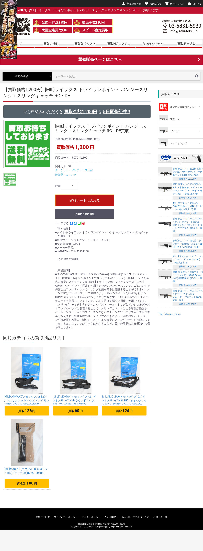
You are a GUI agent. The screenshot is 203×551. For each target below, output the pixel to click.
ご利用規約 (111, 517)
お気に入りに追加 (84, 214)
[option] (27, 144)
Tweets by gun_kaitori (169, 314)
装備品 (59, 174)
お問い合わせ (160, 517)
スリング (70, 174)
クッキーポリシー (91, 517)
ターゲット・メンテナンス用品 (74, 170)
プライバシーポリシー (66, 517)
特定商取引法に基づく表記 (135, 517)
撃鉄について (43, 517)
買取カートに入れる (85, 200)
